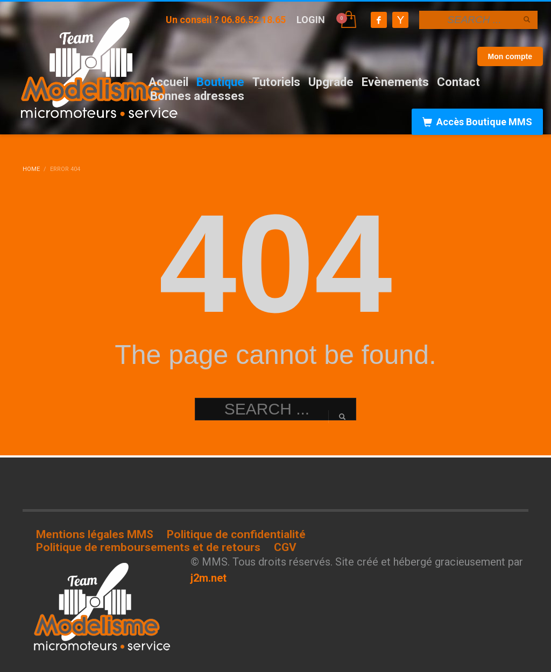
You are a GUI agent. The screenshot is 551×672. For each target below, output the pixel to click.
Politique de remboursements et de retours (148, 547)
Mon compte (510, 56)
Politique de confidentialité (236, 534)
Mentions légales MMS (94, 534)
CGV (285, 547)
